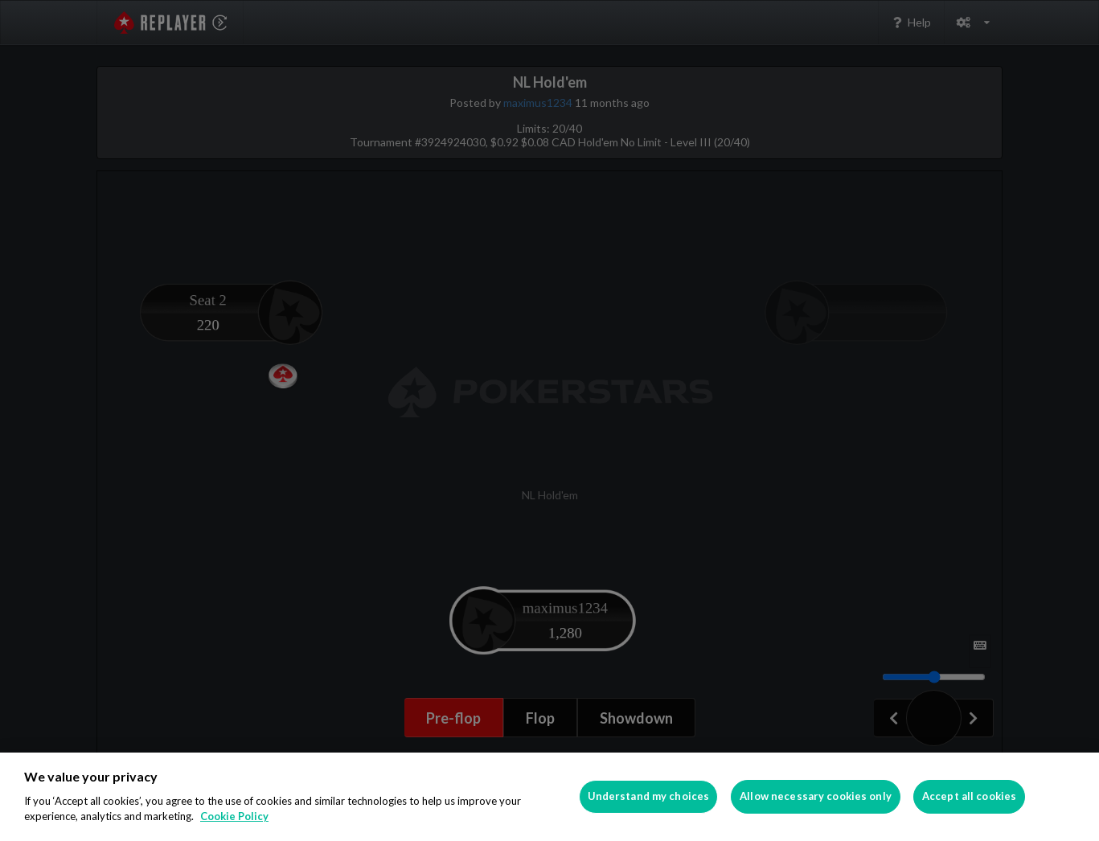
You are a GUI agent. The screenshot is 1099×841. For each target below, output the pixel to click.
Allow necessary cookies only (816, 796)
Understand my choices (649, 796)
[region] (549, 797)
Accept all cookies (969, 796)
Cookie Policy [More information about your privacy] (234, 816)
